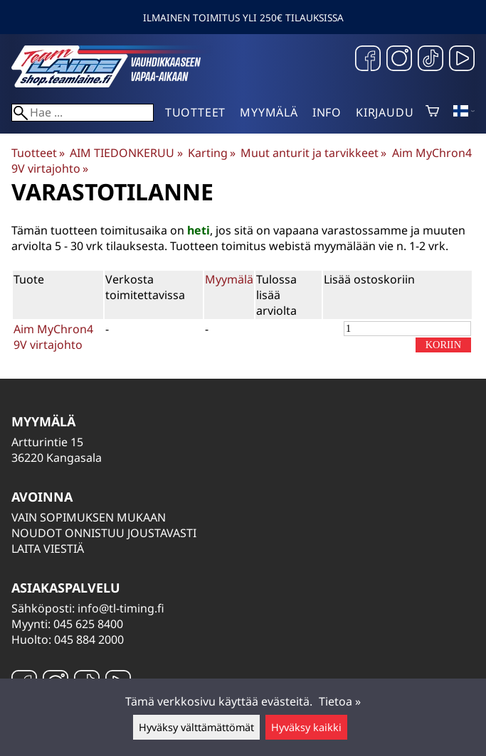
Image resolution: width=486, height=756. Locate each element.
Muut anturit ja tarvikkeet (313, 153)
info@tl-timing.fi (121, 608)
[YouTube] (462, 60)
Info (327, 112)
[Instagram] (399, 60)
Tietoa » (340, 701)
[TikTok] (430, 60)
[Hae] (82, 113)
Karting (212, 153)
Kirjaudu (384, 112)
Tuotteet (195, 112)
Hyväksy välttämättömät (196, 727)
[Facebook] (368, 60)
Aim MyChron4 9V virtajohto (53, 336)
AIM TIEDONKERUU (126, 153)
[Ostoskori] (432, 112)
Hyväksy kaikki (306, 727)
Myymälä (269, 112)
